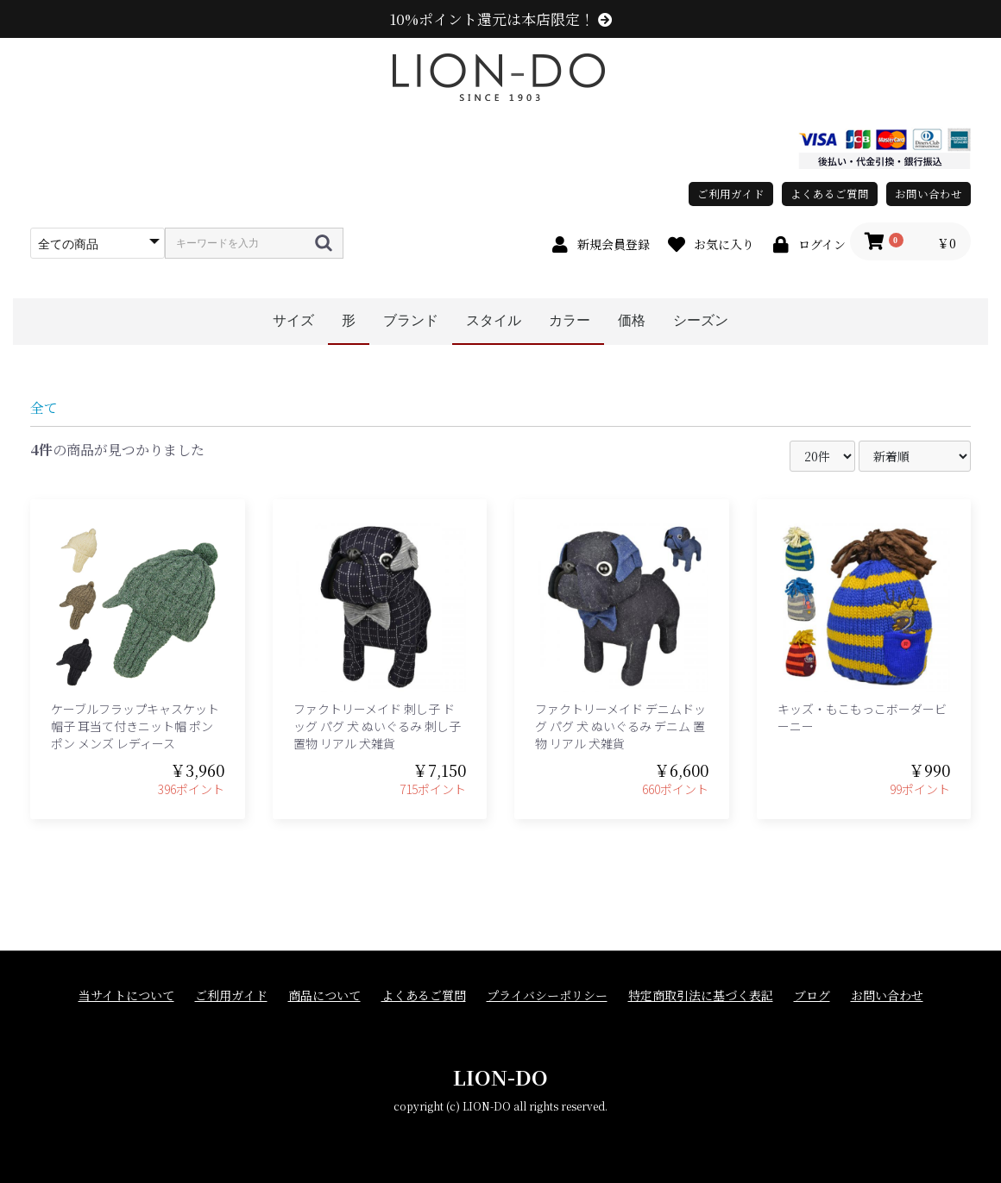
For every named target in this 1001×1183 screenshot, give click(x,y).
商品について (324, 995)
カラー (569, 320)
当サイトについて (126, 995)
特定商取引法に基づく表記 (700, 995)
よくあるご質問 (829, 193)
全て (44, 407)
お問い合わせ (928, 193)
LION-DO (500, 1076)
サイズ (293, 320)
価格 (631, 320)
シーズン (700, 320)
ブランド (410, 320)
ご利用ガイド (731, 193)
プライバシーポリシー (547, 995)
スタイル (493, 320)
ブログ (812, 995)
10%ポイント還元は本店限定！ (501, 19)
